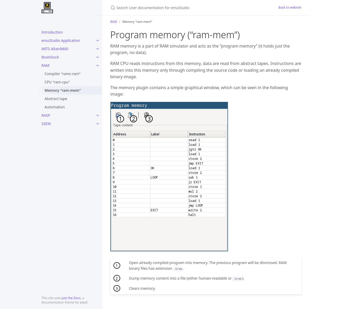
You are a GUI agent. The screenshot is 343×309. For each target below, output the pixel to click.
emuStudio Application (61, 40)
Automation (55, 106)
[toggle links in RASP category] (97, 115)
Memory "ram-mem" (63, 90)
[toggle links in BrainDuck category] (97, 57)
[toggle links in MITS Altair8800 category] (97, 49)
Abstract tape (56, 98)
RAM (45, 65)
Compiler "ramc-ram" (63, 73)
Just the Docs (71, 298)
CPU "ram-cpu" (57, 82)
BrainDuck (50, 57)
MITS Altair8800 (55, 48)
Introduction (52, 32)
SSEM (46, 123)
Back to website (289, 7)
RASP (46, 115)
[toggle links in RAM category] (97, 65)
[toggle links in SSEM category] (97, 124)
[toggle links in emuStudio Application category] (97, 40)
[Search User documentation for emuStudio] (171, 7)
